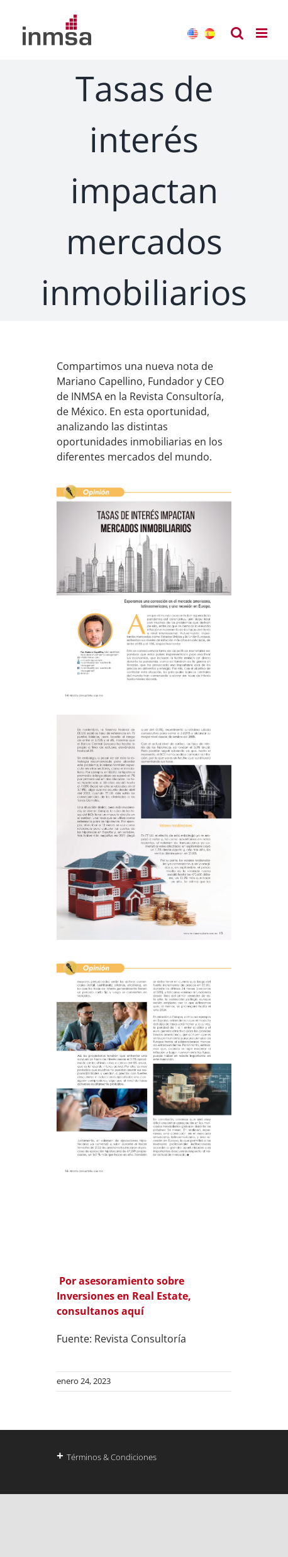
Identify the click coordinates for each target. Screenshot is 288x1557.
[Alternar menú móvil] (262, 33)
